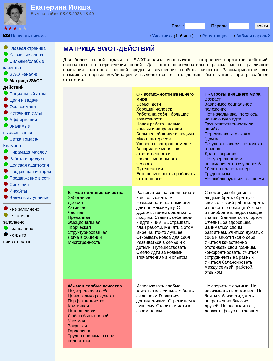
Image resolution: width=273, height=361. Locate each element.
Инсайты (18, 191)
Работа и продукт (27, 158)
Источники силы (26, 113)
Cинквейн (19, 184)
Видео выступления (30, 197)
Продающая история (30, 171)
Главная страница (28, 48)
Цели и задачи (24, 100)
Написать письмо (28, 36)
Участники (162, 36)
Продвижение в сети (30, 178)
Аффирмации (23, 119)
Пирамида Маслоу (28, 152)
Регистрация (215, 36)
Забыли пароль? (253, 36)
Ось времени (23, 106)
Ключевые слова (26, 54)
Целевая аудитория (29, 165)
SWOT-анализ (24, 74)
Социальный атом (28, 93)
